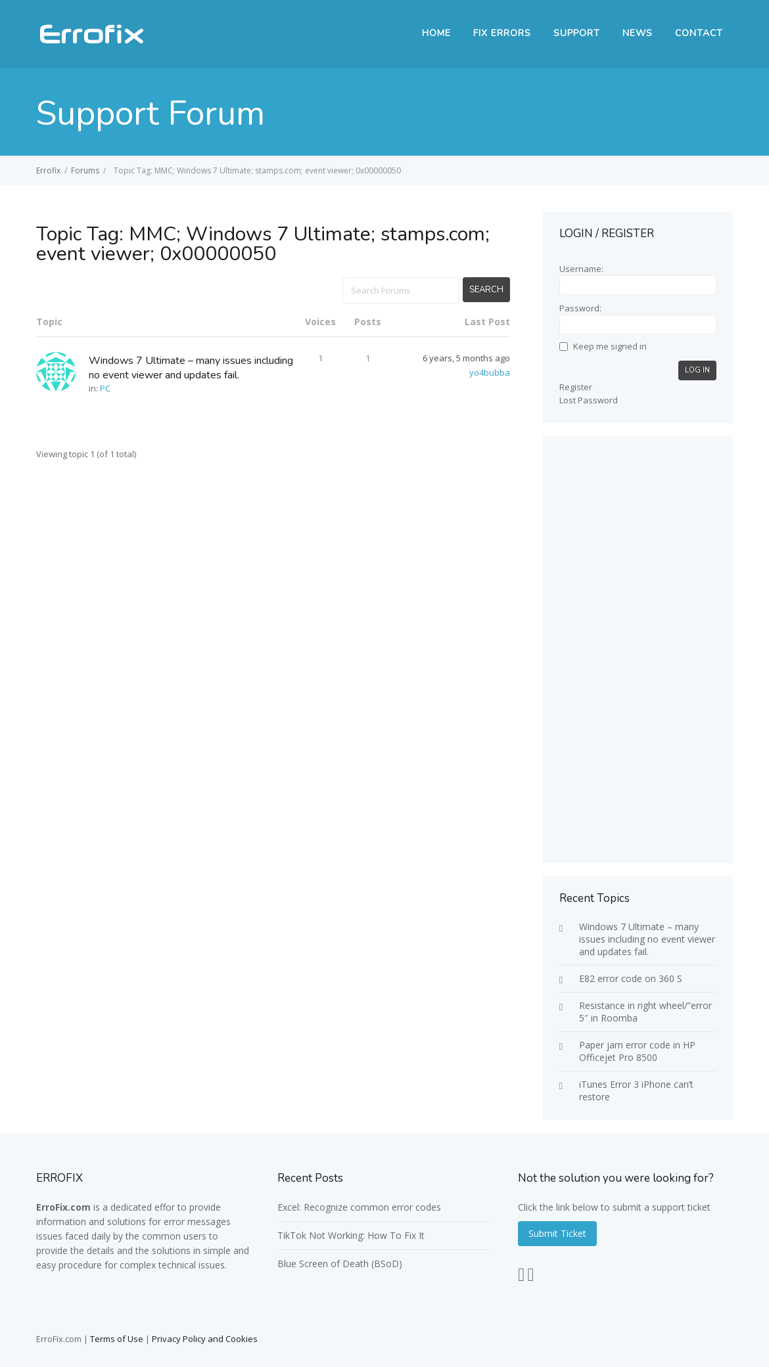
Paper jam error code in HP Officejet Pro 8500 (637, 1051)
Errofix (48, 170)
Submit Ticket (557, 1233)
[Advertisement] (637, 650)
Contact (699, 33)
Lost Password (588, 400)
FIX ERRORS (502, 33)
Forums (85, 170)
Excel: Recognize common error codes (359, 1207)
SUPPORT (576, 33)
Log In (697, 370)
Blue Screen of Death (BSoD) (339, 1263)
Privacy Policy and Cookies (205, 1339)
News (637, 33)
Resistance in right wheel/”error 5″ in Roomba (645, 1011)
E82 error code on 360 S (630, 978)
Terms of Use (116, 1339)
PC (105, 388)
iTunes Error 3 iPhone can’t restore (636, 1090)
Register (575, 387)
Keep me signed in (610, 346)
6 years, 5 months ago (466, 358)
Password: (580, 308)
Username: (581, 269)
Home (436, 33)
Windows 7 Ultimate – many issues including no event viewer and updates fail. (191, 367)
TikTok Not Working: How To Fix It (351, 1235)
